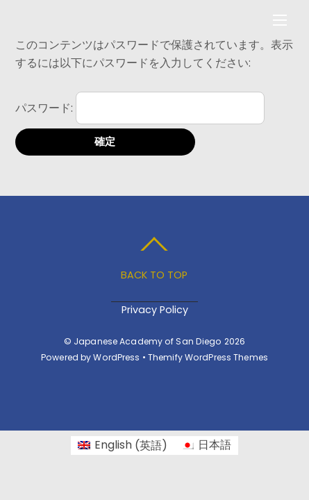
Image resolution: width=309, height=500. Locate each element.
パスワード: (140, 108)
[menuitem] (122, 446)
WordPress (116, 357)
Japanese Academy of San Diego (148, 341)
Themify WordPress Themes (208, 357)
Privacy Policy (155, 310)
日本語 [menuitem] (214, 445)
